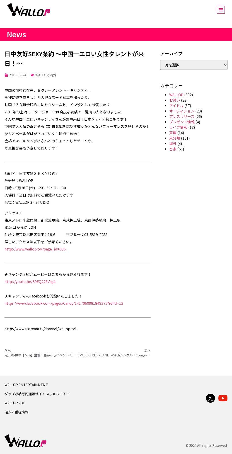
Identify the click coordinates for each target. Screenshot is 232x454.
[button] (221, 10)
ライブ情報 (178, 127)
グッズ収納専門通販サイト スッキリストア (37, 393)
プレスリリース (181, 116)
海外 (53, 75)
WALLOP (41, 75)
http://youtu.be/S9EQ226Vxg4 (30, 281)
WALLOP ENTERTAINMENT (26, 384)
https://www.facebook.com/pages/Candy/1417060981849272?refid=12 (64, 303)
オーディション (181, 111)
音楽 (172, 149)
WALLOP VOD (15, 402)
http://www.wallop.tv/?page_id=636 (35, 249)
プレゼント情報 (182, 121)
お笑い (174, 100)
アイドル (176, 105)
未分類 (174, 138)
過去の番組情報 (16, 412)
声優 (172, 132)
